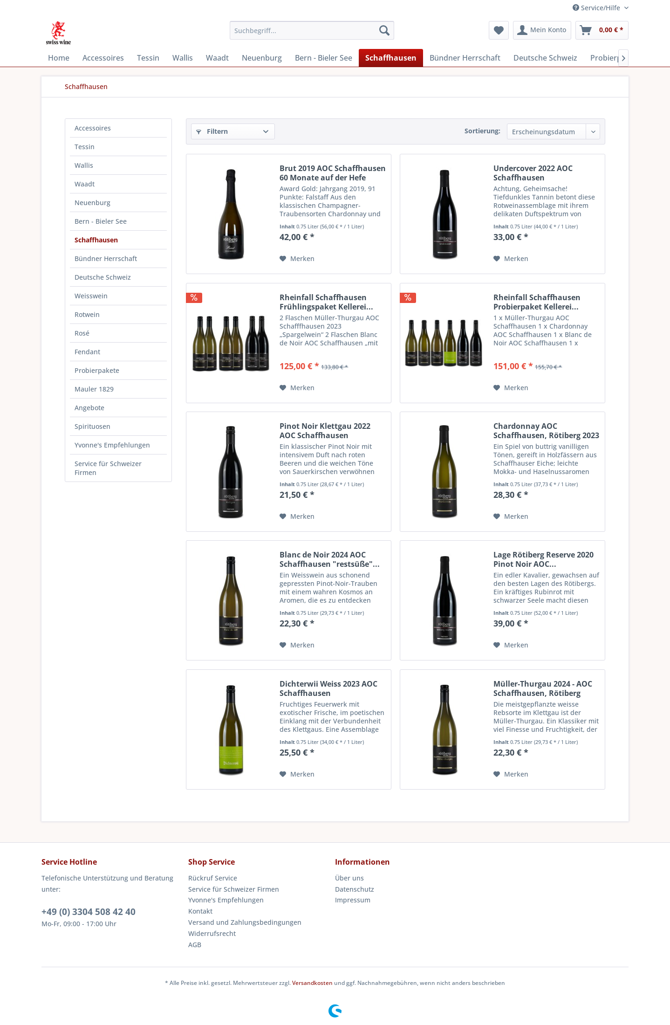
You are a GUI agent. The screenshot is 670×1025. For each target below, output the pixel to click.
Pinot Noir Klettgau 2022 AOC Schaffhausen (325, 430)
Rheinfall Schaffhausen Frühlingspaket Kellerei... (326, 302)
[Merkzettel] (499, 30)
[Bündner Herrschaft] (465, 58)
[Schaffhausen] (391, 58)
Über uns (349, 878)
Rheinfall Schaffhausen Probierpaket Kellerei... (537, 302)
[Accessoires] (103, 58)
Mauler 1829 (94, 389)
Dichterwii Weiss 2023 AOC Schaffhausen (328, 688)
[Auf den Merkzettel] (297, 258)
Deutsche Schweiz (103, 277)
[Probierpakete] (616, 58)
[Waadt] (217, 58)
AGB (194, 944)
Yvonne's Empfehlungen (112, 444)
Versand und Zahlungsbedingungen (244, 922)
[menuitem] (312, 30)
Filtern (212, 131)
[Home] (58, 58)
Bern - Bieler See (101, 221)
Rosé (82, 333)
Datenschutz (354, 889)
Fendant (87, 351)
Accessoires (93, 128)
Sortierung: (482, 130)
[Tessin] (148, 58)
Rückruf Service (212, 878)
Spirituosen (92, 426)
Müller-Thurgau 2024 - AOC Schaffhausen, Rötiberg (542, 688)
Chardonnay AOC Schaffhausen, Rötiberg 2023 (546, 430)
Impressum (352, 899)
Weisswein (91, 295)
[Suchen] (384, 30)
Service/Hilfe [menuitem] (597, 7)
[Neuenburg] (261, 58)
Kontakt (200, 911)
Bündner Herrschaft (106, 258)
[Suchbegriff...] (312, 30)
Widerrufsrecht (212, 933)
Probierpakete (97, 370)
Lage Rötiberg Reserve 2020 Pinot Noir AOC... (543, 559)
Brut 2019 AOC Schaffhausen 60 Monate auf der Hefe (333, 173)
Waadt (85, 183)
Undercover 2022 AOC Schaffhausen (533, 173)
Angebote (89, 407)
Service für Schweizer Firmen (108, 468)
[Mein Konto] (542, 30)
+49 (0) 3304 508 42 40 (88, 912)
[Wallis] (182, 58)
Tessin (85, 146)
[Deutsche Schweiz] (545, 58)
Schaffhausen (96, 239)
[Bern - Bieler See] (323, 58)
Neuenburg (92, 202)
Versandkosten (312, 983)
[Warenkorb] (602, 30)
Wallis (84, 165)
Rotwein (87, 314)
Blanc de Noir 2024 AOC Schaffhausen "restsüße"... (330, 559)
